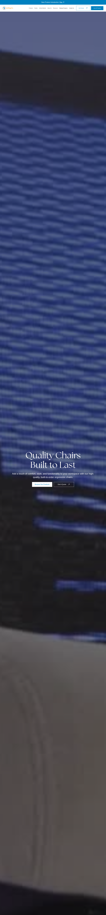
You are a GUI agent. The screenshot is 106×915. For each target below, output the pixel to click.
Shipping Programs (63, 8)
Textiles (35, 8)
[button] (30, 8)
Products (31, 8)
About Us (50, 8)
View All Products (97, 8)
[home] (8, 8)
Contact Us (71, 8)
